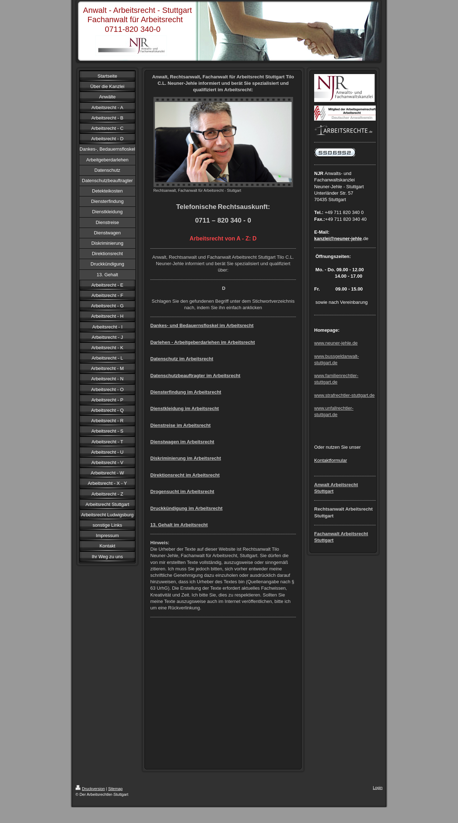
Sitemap (115, 789)
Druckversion (90, 789)
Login (378, 787)
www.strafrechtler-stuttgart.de (344, 395)
